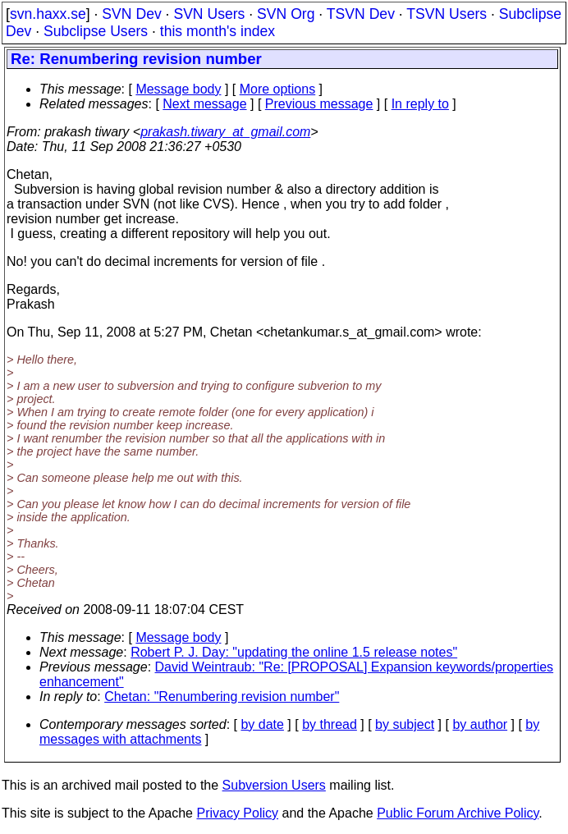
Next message (204, 104)
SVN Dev (131, 14)
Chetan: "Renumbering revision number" (221, 696)
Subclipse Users (96, 31)
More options (278, 89)
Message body (178, 89)
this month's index (217, 31)
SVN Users (209, 14)
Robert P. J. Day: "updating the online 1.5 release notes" (294, 652)
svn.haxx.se (48, 14)
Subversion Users (274, 785)
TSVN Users (446, 14)
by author (479, 724)
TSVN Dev (361, 14)
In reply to (420, 104)
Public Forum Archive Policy (457, 813)
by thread (329, 724)
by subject (404, 724)
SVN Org (285, 14)
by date (261, 724)
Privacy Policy (237, 813)
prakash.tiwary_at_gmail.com (225, 132)
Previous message (319, 104)
